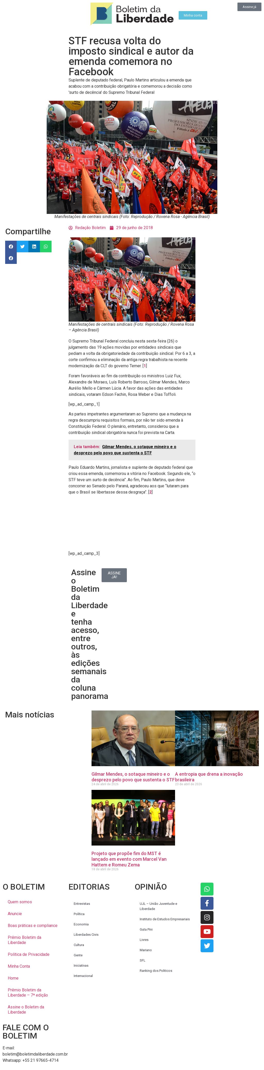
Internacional (83, 976)
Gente (78, 955)
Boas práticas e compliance (32, 925)
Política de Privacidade (29, 954)
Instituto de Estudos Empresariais (165, 919)
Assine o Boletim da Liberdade (26, 1010)
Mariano (146, 950)
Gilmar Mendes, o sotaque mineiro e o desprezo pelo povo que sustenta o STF (133, 776)
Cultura (79, 945)
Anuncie (15, 913)
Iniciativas (81, 965)
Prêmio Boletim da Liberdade (24, 940)
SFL (142, 960)
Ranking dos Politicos (156, 971)
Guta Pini (146, 929)
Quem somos (20, 901)
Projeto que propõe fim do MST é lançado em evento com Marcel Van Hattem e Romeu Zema (129, 859)
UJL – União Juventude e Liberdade (158, 906)
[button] (11, 246)
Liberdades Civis (86, 935)
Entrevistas (82, 904)
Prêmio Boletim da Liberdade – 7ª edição (28, 993)
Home (13, 978)
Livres (144, 940)
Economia (81, 924)
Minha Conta (19, 966)
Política (79, 914)
